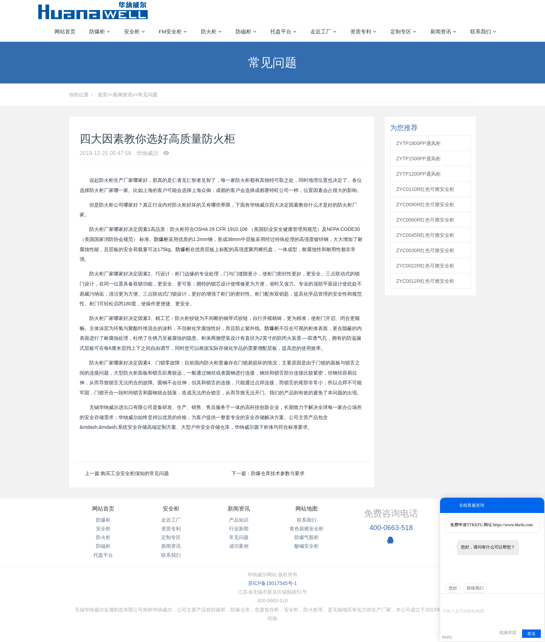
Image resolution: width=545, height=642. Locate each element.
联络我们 (475, 588)
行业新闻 (239, 528)
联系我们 (171, 555)
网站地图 (306, 509)
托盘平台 (103, 555)
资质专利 (171, 528)
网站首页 (65, 31)
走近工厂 (171, 520)
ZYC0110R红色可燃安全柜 (425, 189)
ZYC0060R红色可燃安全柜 (425, 220)
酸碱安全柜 (306, 546)
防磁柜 (103, 546)
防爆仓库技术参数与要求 (277, 473)
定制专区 (171, 537)
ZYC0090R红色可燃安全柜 (425, 204)
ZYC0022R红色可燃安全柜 (425, 265)
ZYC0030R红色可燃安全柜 (425, 250)
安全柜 (103, 528)
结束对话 (507, 632)
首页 (102, 94)
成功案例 (239, 546)
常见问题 (147, 94)
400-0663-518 (391, 527)
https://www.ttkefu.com (512, 524)
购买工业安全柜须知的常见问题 (135, 473)
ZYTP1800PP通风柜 (418, 143)
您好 (453, 588)
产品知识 (239, 520)
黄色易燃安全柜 (307, 528)
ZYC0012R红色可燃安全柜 (425, 281)
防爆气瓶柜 (306, 537)
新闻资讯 (122, 94)
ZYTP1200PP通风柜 (418, 174)
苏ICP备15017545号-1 (272, 583)
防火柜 (103, 537)
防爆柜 (161, 239)
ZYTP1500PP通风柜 (418, 158)
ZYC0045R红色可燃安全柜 (425, 235)
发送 (531, 633)
